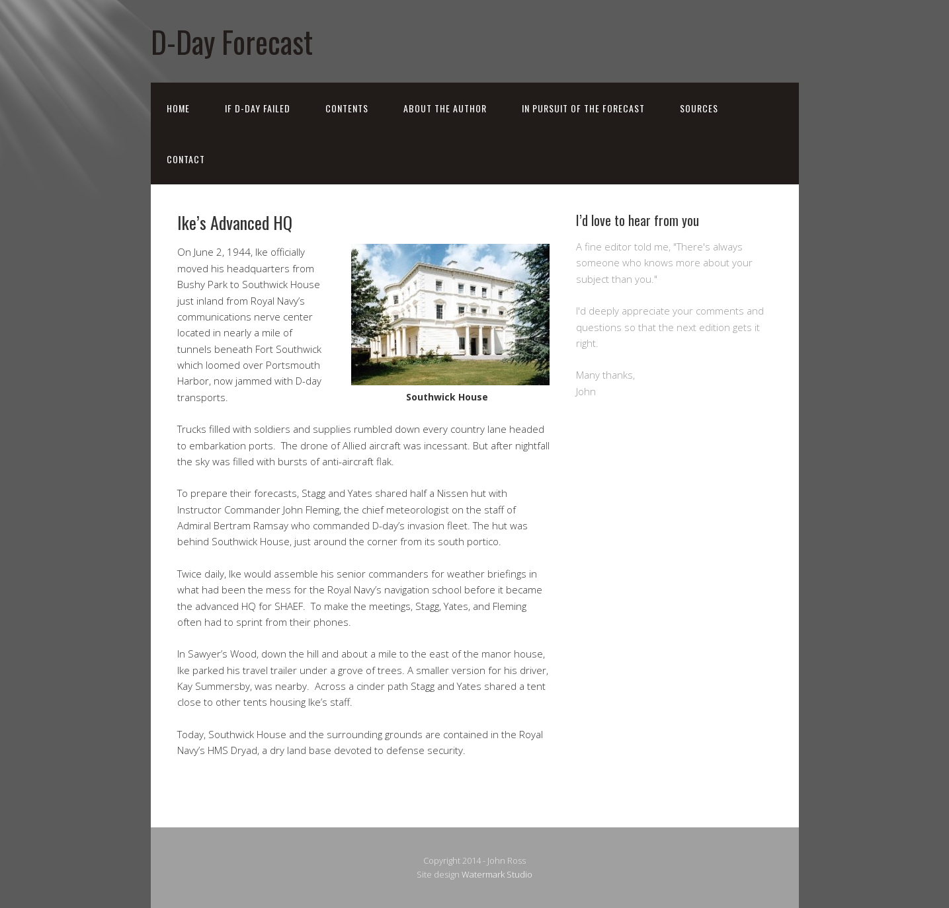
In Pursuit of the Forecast (583, 108)
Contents (346, 108)
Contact (186, 159)
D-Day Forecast (232, 41)
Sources (699, 108)
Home (178, 108)
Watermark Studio (497, 874)
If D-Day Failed (257, 108)
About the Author (445, 108)
